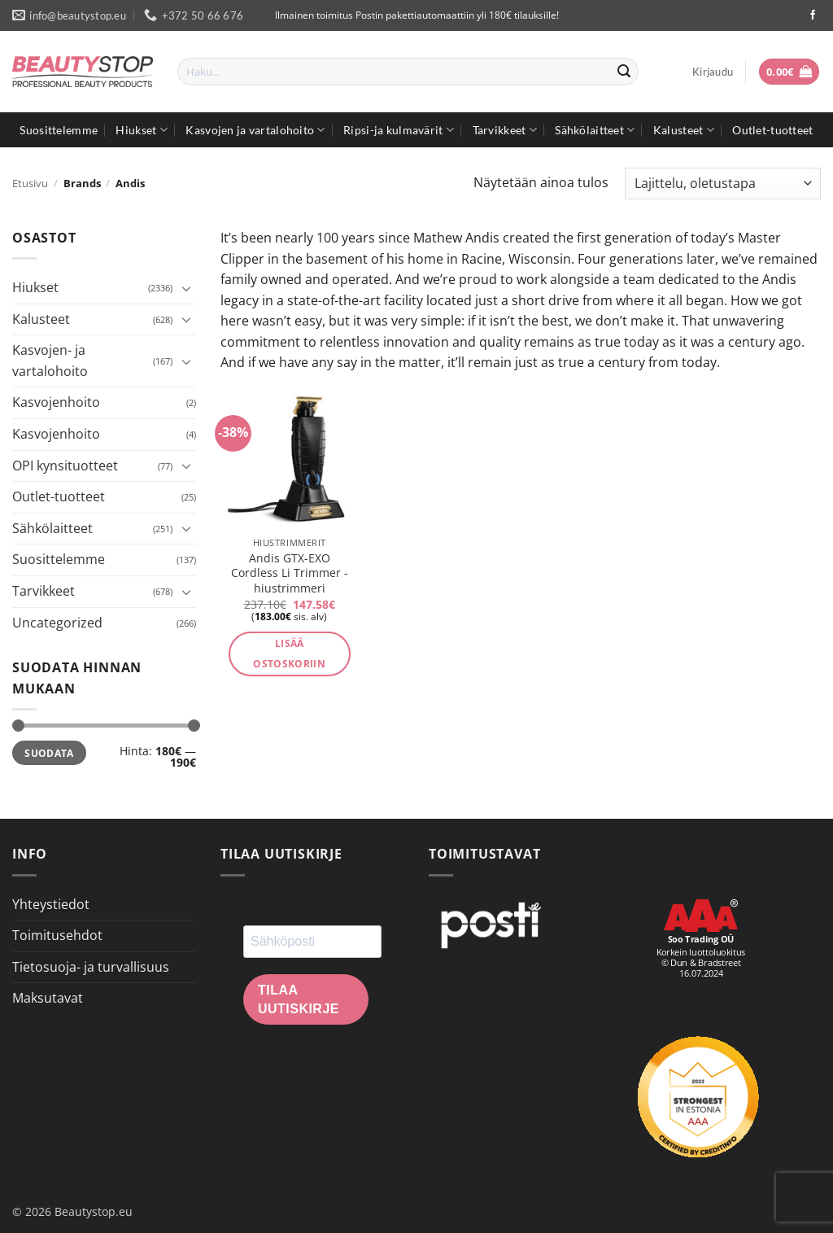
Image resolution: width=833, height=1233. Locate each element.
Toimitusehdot (57, 935)
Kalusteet (683, 130)
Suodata (49, 752)
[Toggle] (186, 288)
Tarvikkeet (505, 130)
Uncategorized (57, 623)
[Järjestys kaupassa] (723, 183)
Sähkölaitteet (595, 130)
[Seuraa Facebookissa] (813, 15)
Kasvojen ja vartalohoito (255, 130)
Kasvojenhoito (56, 402)
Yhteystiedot (50, 904)
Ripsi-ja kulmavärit (398, 130)
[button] (712, 71)
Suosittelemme (59, 130)
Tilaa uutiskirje (298, 999)
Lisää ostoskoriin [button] (289, 653)
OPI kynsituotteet (65, 465)
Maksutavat (47, 998)
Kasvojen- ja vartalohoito (50, 360)
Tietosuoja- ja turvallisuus (90, 967)
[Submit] (624, 71)
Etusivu (30, 183)
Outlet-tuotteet (772, 130)
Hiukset (142, 130)
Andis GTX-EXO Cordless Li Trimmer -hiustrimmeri (289, 573)
